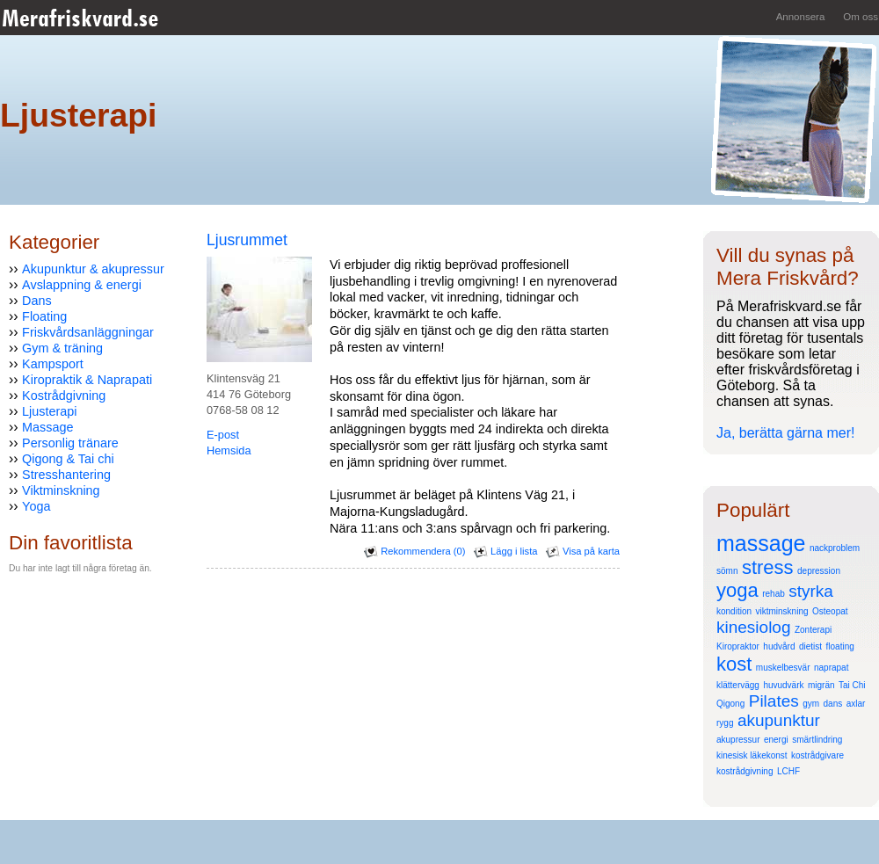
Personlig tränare (70, 443)
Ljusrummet (247, 240)
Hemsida (229, 450)
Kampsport (53, 364)
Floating (44, 316)
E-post (223, 434)
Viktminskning (61, 490)
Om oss (860, 16)
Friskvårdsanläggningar (88, 332)
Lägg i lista (506, 551)
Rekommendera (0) (414, 551)
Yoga (36, 506)
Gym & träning (62, 348)
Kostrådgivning (63, 395)
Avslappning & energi (82, 285)
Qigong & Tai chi (68, 459)
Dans (37, 301)
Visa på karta (583, 551)
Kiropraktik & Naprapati (87, 380)
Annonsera (800, 16)
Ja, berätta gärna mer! (785, 432)
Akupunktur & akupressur (93, 269)
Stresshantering (66, 475)
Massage (47, 427)
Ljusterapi (49, 411)
